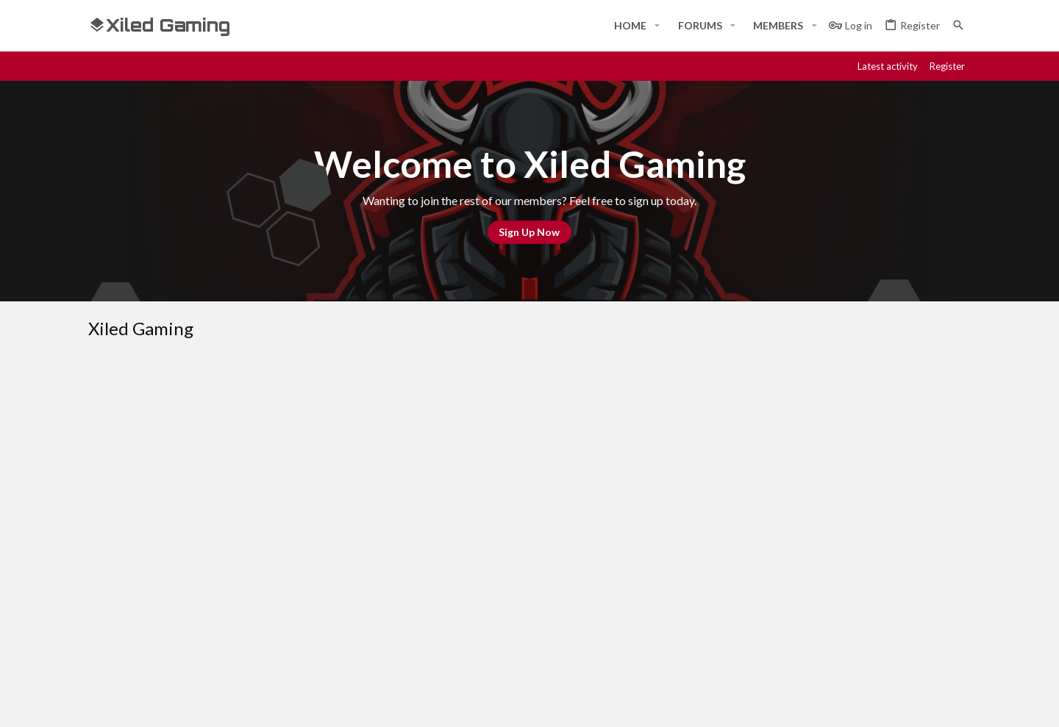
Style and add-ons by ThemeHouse (482, 702)
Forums (404, 584)
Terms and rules (733, 455)
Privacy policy (817, 455)
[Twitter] (935, 703)
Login (698, 557)
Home (400, 557)
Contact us (413, 611)
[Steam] (882, 703)
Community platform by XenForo (239, 702)
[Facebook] (829, 703)
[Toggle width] (104, 455)
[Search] (958, 25)
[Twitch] (909, 703)
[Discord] (856, 703)
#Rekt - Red (170, 454)
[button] (657, 26)
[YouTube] (962, 703)
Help (874, 455)
